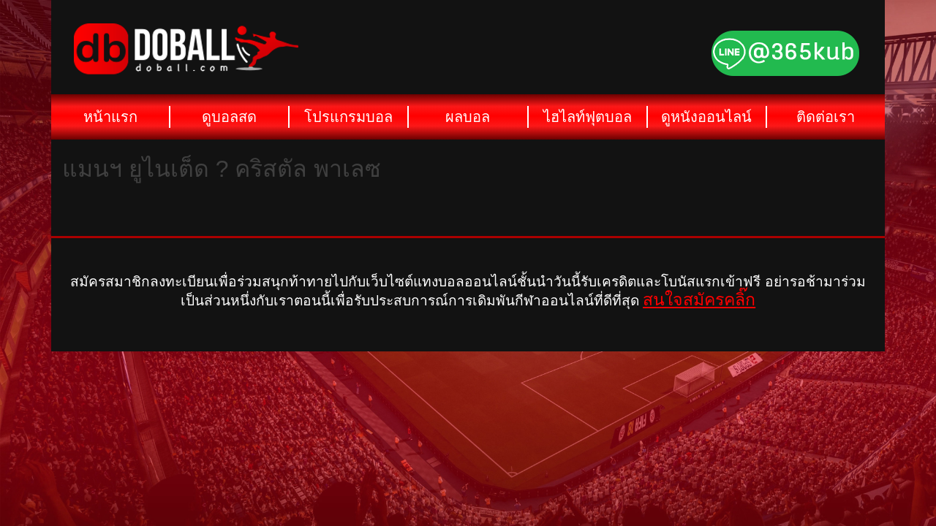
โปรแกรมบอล (348, 117)
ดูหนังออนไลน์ (706, 117)
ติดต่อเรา (825, 117)
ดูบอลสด (229, 117)
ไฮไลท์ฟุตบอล (587, 117)
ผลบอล (467, 117)
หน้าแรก (110, 117)
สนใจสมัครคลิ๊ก (699, 299)
